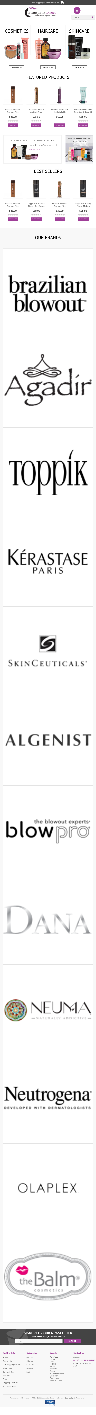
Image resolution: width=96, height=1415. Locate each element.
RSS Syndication (9, 1390)
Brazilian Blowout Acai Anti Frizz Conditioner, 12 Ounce (36, 111)
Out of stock (59, 127)
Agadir (52, 1374)
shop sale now (34, 151)
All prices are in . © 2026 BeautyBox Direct (32, 1403)
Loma (52, 1365)
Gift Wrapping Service (11, 1368)
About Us (6, 1379)
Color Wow (54, 1379)
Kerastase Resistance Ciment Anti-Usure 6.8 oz (83, 111)
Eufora (52, 1362)
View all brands (56, 1384)
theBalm (53, 1372)
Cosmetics (30, 1371)
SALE (28, 1375)
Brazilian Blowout (57, 1377)
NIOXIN (53, 1367)
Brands (5, 1360)
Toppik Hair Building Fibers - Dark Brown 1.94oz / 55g (36, 207)
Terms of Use (8, 1375)
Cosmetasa (54, 1382)
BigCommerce (79, 1403)
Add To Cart (13, 127)
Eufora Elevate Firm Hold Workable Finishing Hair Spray (60, 111)
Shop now (17, 67)
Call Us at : (82, 1367)
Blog (5, 1383)
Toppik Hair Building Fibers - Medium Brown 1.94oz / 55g (83, 207)
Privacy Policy (8, 1371)
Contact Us (7, 1364)
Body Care (30, 1367)
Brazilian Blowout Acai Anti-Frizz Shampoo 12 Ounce (13, 111)
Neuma (52, 1370)
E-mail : (83, 1361)
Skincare (29, 1364)
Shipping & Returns (10, 1386)
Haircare (29, 1360)
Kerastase (54, 1360)
